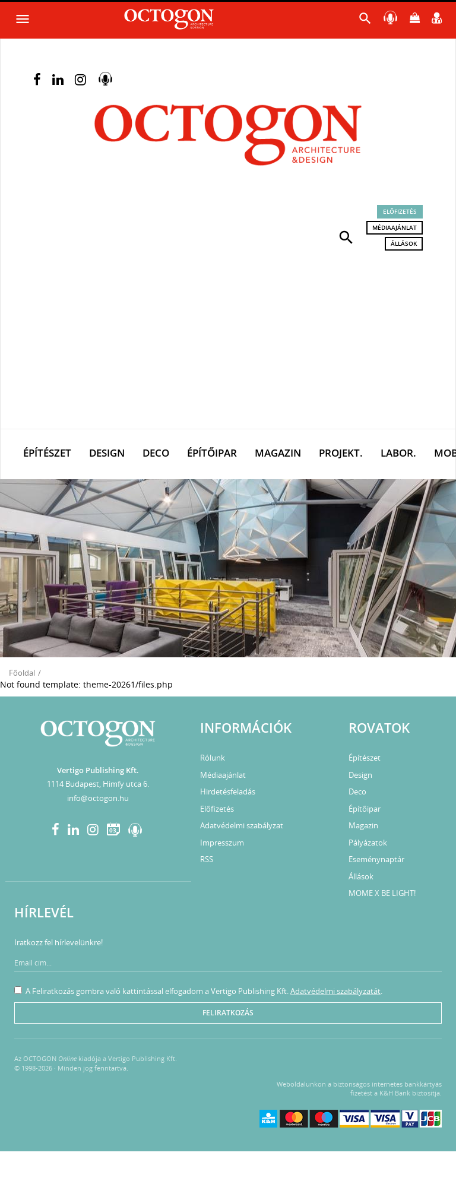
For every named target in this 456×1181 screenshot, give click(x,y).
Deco (155, 453)
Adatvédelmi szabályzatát (335, 991)
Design (107, 453)
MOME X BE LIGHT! (382, 893)
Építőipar (212, 453)
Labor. (398, 453)
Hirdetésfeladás (227, 791)
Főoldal (22, 672)
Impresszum (222, 842)
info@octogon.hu (98, 798)
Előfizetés (400, 211)
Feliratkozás (228, 1013)
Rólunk (212, 757)
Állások (404, 243)
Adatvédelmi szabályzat (241, 825)
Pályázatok (368, 842)
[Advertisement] (228, 340)
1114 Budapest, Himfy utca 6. (98, 783)
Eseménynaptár (376, 859)
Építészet (47, 453)
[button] (346, 236)
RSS (206, 859)
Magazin (278, 453)
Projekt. (341, 453)
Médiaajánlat (394, 227)
